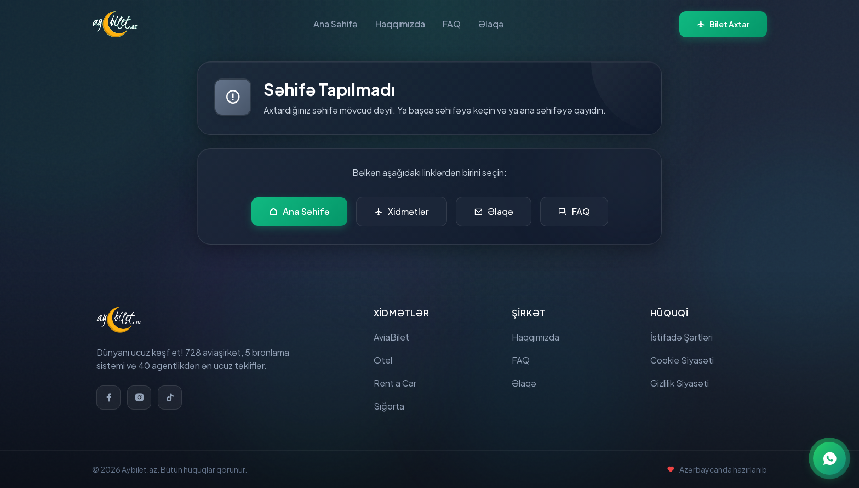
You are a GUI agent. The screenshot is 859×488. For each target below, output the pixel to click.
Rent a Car (395, 383)
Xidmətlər (401, 211)
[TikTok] (170, 397)
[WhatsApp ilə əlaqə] (829, 458)
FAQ (452, 24)
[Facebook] (108, 397)
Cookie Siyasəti (682, 360)
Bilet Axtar (723, 24)
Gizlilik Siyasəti (679, 383)
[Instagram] (139, 397)
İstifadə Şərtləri (681, 337)
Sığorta (389, 406)
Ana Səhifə (335, 24)
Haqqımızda (400, 24)
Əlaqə (491, 24)
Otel (383, 360)
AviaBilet (391, 337)
